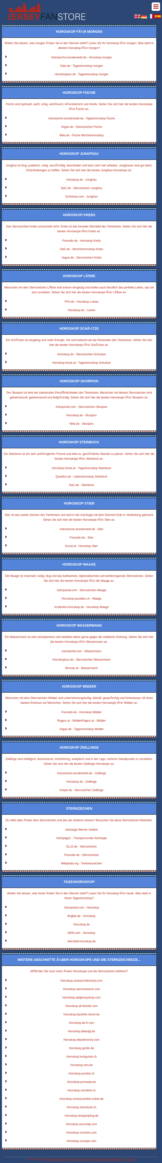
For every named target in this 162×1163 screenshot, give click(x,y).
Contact (130, 1159)
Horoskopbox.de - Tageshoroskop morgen (81, 74)
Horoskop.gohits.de (81, 1048)
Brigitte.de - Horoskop (82, 916)
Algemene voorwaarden (107, 1159)
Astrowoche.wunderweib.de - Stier (82, 529)
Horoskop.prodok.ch (81, 1073)
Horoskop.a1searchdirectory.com (81, 980)
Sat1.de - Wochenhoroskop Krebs (81, 249)
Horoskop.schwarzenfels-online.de (81, 1099)
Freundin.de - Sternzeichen (81, 855)
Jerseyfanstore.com (57, 1159)
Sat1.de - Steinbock (81, 485)
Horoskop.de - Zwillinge (81, 781)
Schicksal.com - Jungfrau (81, 196)
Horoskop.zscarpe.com (81, 1141)
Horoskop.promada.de (81, 1082)
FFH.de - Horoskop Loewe (81, 301)
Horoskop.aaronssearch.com (81, 989)
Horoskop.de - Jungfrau (81, 179)
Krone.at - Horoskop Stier (81, 546)
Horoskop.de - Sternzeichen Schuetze (81, 354)
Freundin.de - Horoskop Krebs (81, 240)
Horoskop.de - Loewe (81, 310)
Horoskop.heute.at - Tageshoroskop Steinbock (81, 468)
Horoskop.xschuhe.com (81, 1132)
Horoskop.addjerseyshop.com (81, 997)
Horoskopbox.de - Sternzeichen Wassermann (81, 659)
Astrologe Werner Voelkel (81, 829)
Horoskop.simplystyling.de (81, 1115)
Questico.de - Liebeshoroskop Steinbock (81, 476)
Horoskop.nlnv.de (81, 1065)
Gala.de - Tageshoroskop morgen (81, 66)
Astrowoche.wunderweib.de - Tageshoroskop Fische (81, 118)
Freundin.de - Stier (81, 537)
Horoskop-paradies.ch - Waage (82, 598)
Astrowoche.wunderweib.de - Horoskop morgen (81, 57)
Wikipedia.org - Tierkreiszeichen (81, 863)
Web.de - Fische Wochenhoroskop (81, 135)
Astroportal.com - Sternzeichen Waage (81, 590)
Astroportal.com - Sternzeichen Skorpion (81, 407)
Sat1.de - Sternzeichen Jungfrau (81, 188)
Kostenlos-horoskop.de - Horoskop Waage (81, 607)
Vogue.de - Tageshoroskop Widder (81, 729)
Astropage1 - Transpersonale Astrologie (81, 838)
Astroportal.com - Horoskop (81, 907)
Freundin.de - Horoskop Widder (81, 712)
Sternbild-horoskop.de (81, 941)
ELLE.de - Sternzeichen (81, 846)
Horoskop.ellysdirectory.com (82, 1039)
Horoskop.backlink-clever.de (82, 1014)
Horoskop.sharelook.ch (81, 1107)
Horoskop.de (81, 924)
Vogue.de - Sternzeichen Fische (81, 127)
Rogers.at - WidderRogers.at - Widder (81, 720)
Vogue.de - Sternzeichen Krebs (81, 257)
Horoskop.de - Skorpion (81, 415)
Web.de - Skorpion (81, 423)
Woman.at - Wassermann (81, 668)
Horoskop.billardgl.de (81, 1031)
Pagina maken (81, 1159)
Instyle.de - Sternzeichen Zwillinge (82, 790)
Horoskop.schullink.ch (81, 1090)
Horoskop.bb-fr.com (81, 1023)
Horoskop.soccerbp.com (81, 1124)
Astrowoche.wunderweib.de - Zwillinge (81, 773)
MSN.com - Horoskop (81, 933)
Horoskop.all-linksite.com (81, 1006)
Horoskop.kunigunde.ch (81, 1056)
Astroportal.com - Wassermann (81, 651)
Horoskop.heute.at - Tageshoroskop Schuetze (81, 362)
